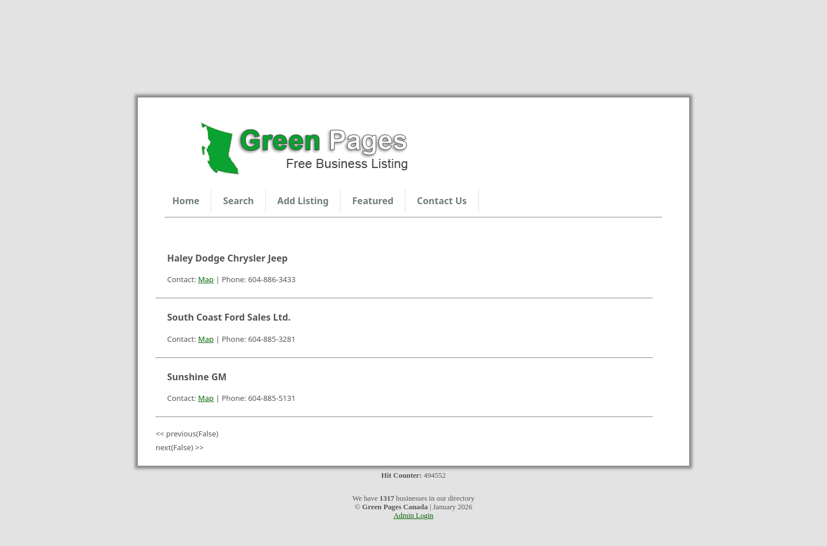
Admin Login (413, 516)
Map (206, 279)
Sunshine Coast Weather (413, 43)
